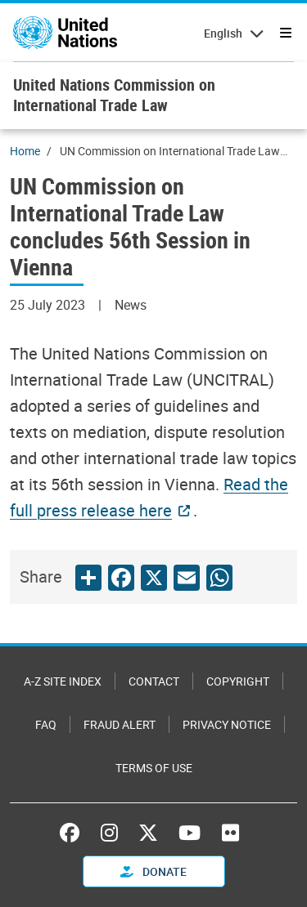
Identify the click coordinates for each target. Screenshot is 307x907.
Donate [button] (153, 871)
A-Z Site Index (63, 681)
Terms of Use (153, 767)
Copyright (237, 681)
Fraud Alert (120, 724)
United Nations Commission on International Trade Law (114, 95)
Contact (154, 681)
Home (25, 151)
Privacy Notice (227, 724)
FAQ (45, 724)
